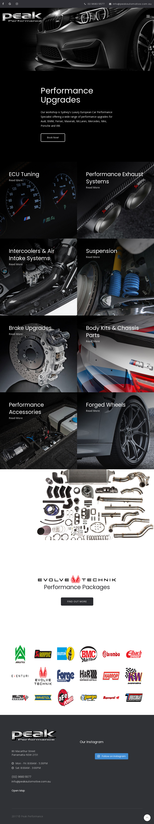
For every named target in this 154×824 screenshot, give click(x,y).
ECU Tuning (26, 176)
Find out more (77, 601)
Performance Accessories (28, 410)
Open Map (18, 790)
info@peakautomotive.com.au (130, 3)
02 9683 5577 (94, 3)
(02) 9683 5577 (21, 777)
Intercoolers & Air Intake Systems (34, 256)
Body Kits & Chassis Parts (114, 333)
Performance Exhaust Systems (110, 179)
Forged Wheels (108, 407)
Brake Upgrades (32, 330)
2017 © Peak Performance (27, 816)
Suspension (103, 253)
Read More (18, 182)
